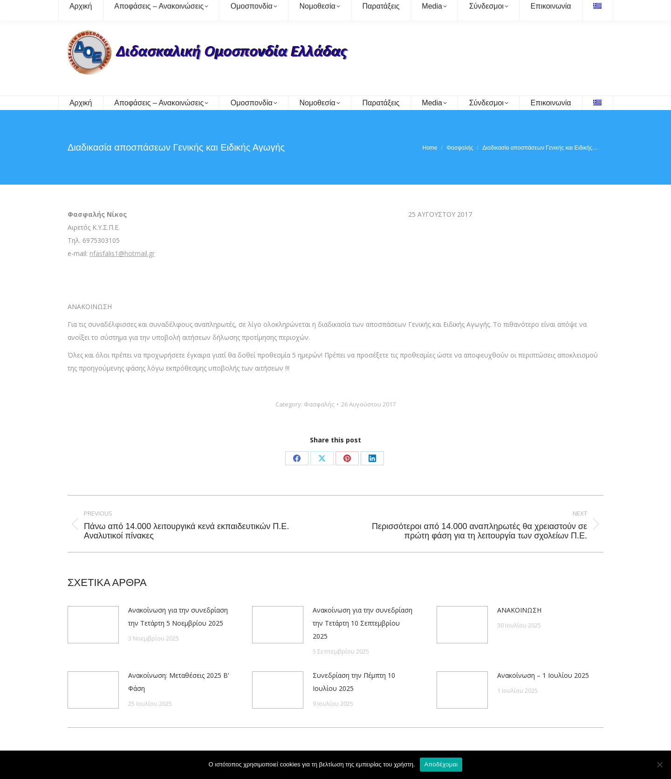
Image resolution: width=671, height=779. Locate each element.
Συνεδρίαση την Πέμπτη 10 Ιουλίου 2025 (354, 682)
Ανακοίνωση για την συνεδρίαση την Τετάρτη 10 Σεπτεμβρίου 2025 (362, 623)
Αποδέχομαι (441, 764)
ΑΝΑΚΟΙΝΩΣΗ (519, 610)
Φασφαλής (319, 404)
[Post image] (93, 624)
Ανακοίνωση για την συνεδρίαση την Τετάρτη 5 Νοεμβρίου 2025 (178, 616)
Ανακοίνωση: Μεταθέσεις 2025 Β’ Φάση (178, 682)
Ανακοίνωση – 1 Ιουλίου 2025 (543, 675)
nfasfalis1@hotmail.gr (122, 253)
